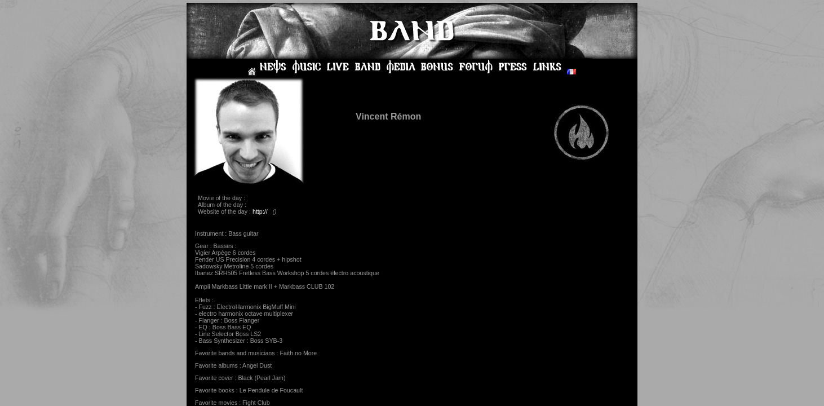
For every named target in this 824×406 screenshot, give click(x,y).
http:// (260, 211)
